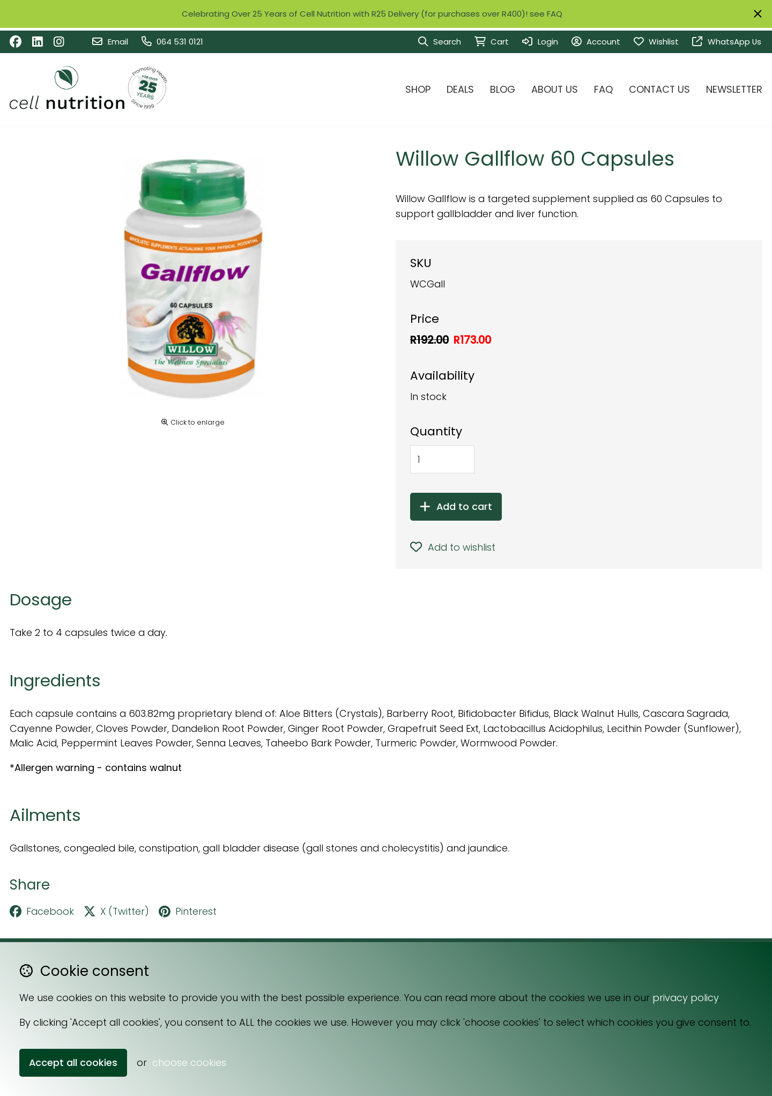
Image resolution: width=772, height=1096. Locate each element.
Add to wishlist (452, 547)
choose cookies (189, 1062)
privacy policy (685, 997)
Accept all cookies (73, 1062)
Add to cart (456, 506)
